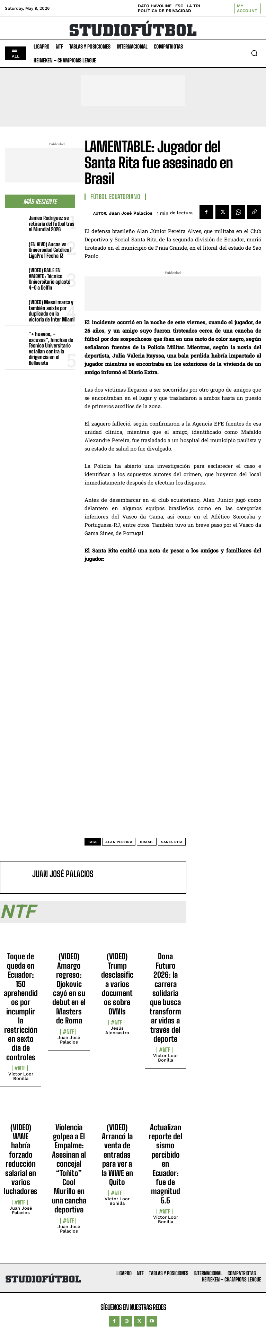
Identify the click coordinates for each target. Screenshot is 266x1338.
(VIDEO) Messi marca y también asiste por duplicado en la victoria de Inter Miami (51, 311)
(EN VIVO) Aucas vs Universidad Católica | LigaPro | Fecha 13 (50, 250)
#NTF (19, 1068)
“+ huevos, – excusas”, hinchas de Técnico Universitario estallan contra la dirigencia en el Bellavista (51, 348)
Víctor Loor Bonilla (20, 1076)
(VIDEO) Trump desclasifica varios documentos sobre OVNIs (117, 984)
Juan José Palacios (130, 213)
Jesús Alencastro (117, 1030)
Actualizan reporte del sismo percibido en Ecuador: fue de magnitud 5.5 (165, 1164)
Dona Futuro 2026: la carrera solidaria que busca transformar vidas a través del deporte (165, 998)
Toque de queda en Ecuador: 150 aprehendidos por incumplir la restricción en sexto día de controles (21, 1007)
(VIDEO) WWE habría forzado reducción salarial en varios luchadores (20, 1159)
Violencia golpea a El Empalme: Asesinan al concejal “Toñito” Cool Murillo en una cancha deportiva (69, 1169)
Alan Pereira (118, 842)
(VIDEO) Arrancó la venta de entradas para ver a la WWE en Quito (117, 1155)
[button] (254, 53)
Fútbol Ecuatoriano (115, 197)
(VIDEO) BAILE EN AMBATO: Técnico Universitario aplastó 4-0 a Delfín (49, 279)
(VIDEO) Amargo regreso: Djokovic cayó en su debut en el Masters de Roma (69, 988)
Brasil (146, 842)
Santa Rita (172, 842)
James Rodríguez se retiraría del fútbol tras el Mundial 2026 (51, 223)
